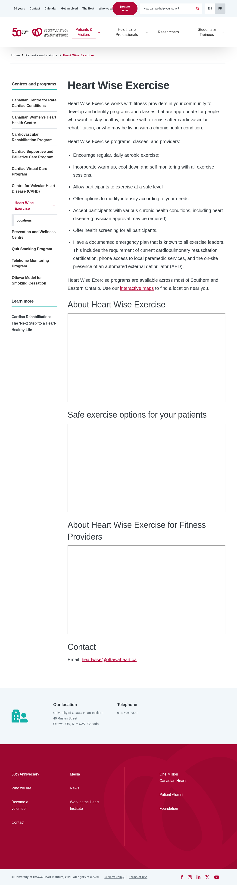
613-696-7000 (127, 713)
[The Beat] (88, 8)
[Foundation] (175, 809)
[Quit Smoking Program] (34, 249)
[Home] (42, 32)
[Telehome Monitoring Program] (34, 263)
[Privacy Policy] (114, 877)
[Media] (85, 774)
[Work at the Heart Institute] (85, 805)
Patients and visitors (41, 55)
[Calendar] (50, 8)
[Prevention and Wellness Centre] (34, 234)
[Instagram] (190, 877)
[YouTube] (216, 877)
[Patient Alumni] (175, 795)
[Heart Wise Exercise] (30, 205)
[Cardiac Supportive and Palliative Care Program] (34, 154)
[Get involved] (69, 8)
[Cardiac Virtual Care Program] (34, 171)
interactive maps (137, 288)
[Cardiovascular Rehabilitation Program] (34, 137)
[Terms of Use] (138, 877)
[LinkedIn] (198, 877)
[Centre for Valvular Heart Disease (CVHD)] (34, 188)
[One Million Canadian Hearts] (175, 777)
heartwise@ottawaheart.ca (109, 659)
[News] (85, 788)
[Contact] (34, 8)
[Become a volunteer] (27, 805)
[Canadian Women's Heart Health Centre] (34, 120)
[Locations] (35, 220)
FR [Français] (220, 8)
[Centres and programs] (34, 84)
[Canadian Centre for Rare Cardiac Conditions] (34, 103)
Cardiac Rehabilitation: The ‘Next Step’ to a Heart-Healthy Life (34, 323)
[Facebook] (182, 877)
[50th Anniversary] (27, 774)
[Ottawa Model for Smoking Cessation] (34, 280)
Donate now (125, 8)
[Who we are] (107, 8)
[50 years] (19, 8)
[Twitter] (207, 877)
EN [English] (210, 8)
